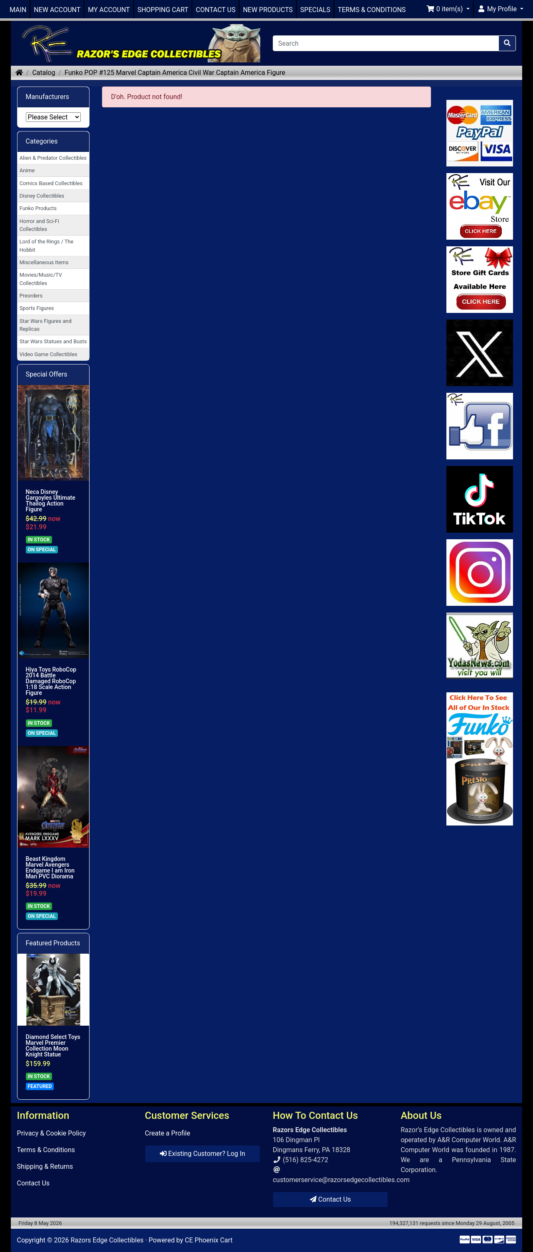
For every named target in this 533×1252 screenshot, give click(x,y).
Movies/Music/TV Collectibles (41, 279)
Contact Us (33, 1183)
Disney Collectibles (42, 196)
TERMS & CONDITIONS (372, 10)
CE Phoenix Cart (209, 1240)
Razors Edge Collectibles (106, 1240)
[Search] (386, 43)
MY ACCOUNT (109, 10)
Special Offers (46, 374)
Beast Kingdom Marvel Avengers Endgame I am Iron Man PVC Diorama (50, 867)
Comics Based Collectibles (51, 183)
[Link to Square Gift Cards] (479, 279)
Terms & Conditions (46, 1150)
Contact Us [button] (330, 1199)
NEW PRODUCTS (268, 10)
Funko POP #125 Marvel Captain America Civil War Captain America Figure (175, 73)
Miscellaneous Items (44, 262)
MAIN (18, 10)
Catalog (43, 73)
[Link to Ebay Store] (479, 206)
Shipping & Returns (45, 1166)
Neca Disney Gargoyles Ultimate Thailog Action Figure (50, 500)
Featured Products (53, 943)
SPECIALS (315, 10)
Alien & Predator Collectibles (53, 158)
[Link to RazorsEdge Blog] (479, 499)
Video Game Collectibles (48, 354)
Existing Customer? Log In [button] (202, 1154)
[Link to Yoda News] (479, 645)
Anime (27, 170)
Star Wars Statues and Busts (53, 341)
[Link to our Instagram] (479, 572)
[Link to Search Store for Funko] (479, 759)
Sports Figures (37, 308)
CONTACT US (215, 10)
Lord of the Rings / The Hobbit (47, 245)
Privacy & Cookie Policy (51, 1133)
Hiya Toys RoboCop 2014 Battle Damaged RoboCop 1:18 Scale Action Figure (51, 681)
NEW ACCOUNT (57, 10)
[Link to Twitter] (479, 353)
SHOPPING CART (162, 10)
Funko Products (38, 208)
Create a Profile (167, 1133)
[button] (448, 9)
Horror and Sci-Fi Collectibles (39, 225)
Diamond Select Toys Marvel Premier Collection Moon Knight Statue (53, 1045)
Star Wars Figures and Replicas (46, 325)
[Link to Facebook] (479, 426)
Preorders (31, 296)
